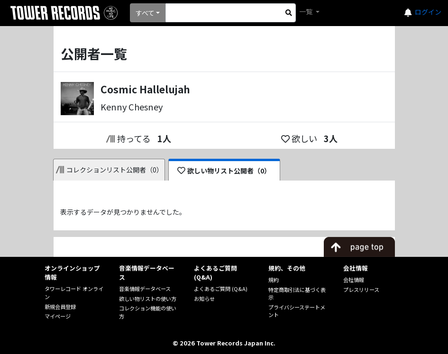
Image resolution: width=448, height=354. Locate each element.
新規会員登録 (60, 306)
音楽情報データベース (145, 288)
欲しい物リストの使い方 (147, 298)
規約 (273, 279)
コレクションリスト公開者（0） (110, 169)
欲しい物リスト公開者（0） (224, 170)
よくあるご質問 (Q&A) (220, 288)
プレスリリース (361, 289)
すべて (145, 13)
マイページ (58, 316)
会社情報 (353, 279)
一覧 (306, 11)
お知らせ (204, 298)
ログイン (428, 12)
